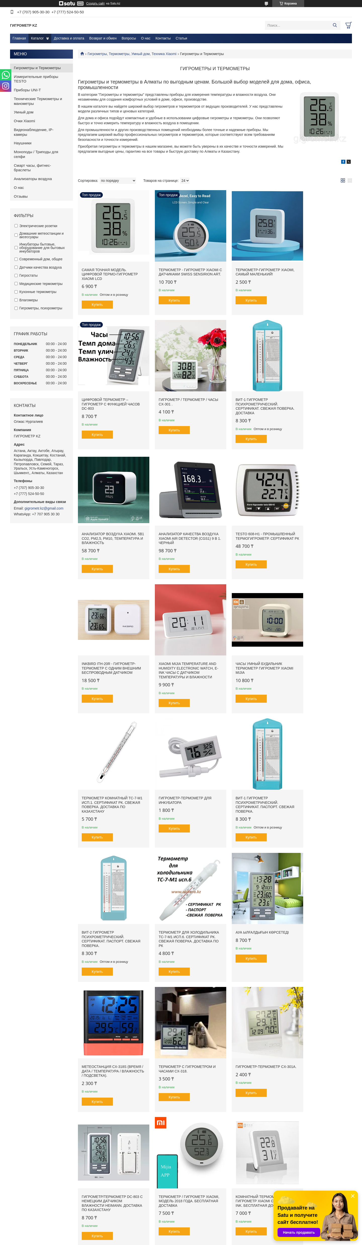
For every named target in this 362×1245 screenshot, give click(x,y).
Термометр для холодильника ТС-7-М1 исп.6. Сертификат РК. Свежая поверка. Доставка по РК (110, 778)
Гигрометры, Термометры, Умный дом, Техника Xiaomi (131, 54)
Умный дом (23, 112)
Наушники (22, 143)
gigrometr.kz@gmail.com (44, 508)
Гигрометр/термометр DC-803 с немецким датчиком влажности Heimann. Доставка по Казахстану (177, 905)
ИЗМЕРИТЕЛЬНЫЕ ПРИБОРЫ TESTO (215, 1207)
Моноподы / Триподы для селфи (36, 154)
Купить (97, 298)
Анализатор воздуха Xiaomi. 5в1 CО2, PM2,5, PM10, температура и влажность (249, 390)
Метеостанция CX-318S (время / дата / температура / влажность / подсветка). (249, 775)
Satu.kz (202, 1235)
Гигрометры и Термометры (37, 68)
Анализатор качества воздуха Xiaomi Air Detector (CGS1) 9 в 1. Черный (319, 390)
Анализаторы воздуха (33, 179)
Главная (19, 38)
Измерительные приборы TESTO (36, 79)
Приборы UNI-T (27, 90)
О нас (145, 38)
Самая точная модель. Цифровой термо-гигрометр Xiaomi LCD (110, 267)
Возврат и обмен (103, 38)
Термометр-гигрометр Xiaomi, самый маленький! (247, 265)
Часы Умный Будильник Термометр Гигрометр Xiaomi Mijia (314, 517)
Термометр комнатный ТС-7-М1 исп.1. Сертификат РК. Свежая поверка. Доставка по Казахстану (110, 651)
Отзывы (21, 196)
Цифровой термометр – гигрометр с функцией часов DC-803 (314, 267)
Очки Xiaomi (24, 121)
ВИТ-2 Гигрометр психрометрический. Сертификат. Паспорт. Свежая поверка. (312, 651)
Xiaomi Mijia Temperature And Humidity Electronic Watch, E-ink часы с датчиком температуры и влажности (246, 521)
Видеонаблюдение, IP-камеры (34, 132)
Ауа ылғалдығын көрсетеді (178, 771)
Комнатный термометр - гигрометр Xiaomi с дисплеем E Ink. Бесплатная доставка (319, 905)
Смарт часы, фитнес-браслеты (32, 167)
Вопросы (129, 38)
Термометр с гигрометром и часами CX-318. (318, 773)
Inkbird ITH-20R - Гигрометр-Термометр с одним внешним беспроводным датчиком (179, 519)
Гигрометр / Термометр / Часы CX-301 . (106, 388)
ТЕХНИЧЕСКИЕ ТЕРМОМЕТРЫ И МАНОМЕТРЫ (223, 1217)
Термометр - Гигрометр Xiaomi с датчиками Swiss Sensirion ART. (177, 267)
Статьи (181, 38)
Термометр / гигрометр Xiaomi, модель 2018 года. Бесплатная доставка (245, 903)
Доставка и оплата (69, 38)
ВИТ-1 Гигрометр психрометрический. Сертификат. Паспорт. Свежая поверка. (242, 651)
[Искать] (334, 25)
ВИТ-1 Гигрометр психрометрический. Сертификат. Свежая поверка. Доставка (173, 392)
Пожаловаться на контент (194, 1240)
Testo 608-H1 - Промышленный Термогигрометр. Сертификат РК (99, 519)
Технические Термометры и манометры (38, 101)
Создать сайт (95, 3)
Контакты (162, 38)
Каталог (37, 38)
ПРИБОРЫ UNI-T (199, 1212)
